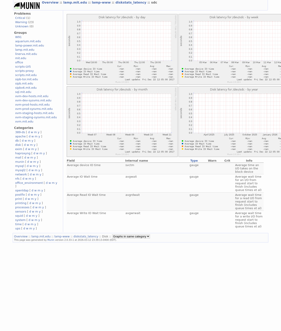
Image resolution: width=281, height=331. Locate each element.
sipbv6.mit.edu (26, 87)
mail (18, 157)
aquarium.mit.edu (28, 41)
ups (17, 228)
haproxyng (22, 153)
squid (19, 215)
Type (194, 160)
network (21, 174)
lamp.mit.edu (75, 2)
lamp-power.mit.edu (29, 45)
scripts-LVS (23, 66)
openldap (21, 190)
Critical (20, 18)
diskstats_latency (131, 2)
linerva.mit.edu (26, 54)
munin (19, 161)
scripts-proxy (24, 70)
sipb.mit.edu (24, 83)
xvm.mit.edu (24, 121)
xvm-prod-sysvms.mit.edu (34, 108)
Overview (51, 2)
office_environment (29, 183)
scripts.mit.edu (26, 75)
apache (20, 136)
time (18, 224)
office (19, 62)
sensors (20, 211)
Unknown (21, 26)
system (20, 220)
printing (20, 203)
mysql (19, 166)
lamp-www (102, 2)
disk (18, 144)
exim (18, 149)
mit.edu (20, 58)
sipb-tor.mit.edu (26, 79)
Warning (21, 22)
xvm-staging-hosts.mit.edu (34, 113)
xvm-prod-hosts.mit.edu (32, 104)
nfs (17, 178)
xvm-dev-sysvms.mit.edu (33, 100)
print (18, 199)
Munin (50, 240)
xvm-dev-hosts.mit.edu (31, 96)
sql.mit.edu (23, 92)
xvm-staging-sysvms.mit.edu (36, 117)
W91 (18, 37)
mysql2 (20, 170)
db (17, 140)
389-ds (20, 132)
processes (22, 207)
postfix (20, 194)
